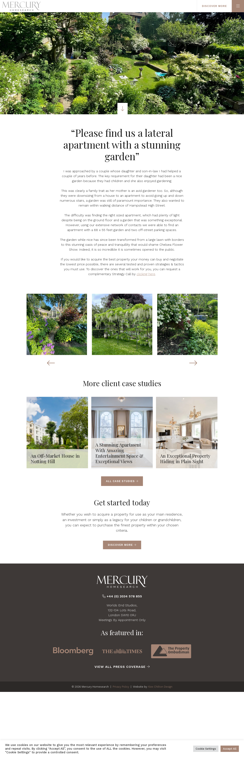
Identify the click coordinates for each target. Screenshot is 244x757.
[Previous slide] (51, 365)
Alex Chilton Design (160, 686)
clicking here (146, 274)
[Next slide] (193, 365)
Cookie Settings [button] (206, 748)
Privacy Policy (121, 686)
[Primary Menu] (238, 6)
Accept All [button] (229, 748)
